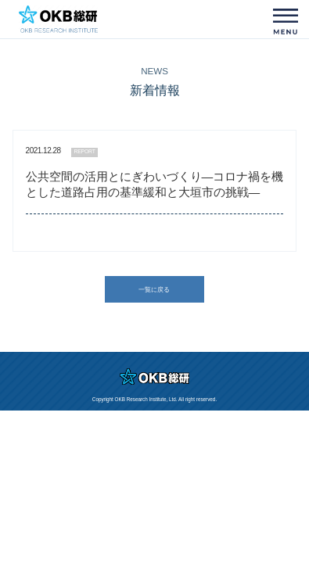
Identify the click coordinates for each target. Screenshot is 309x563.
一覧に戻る (154, 289)
